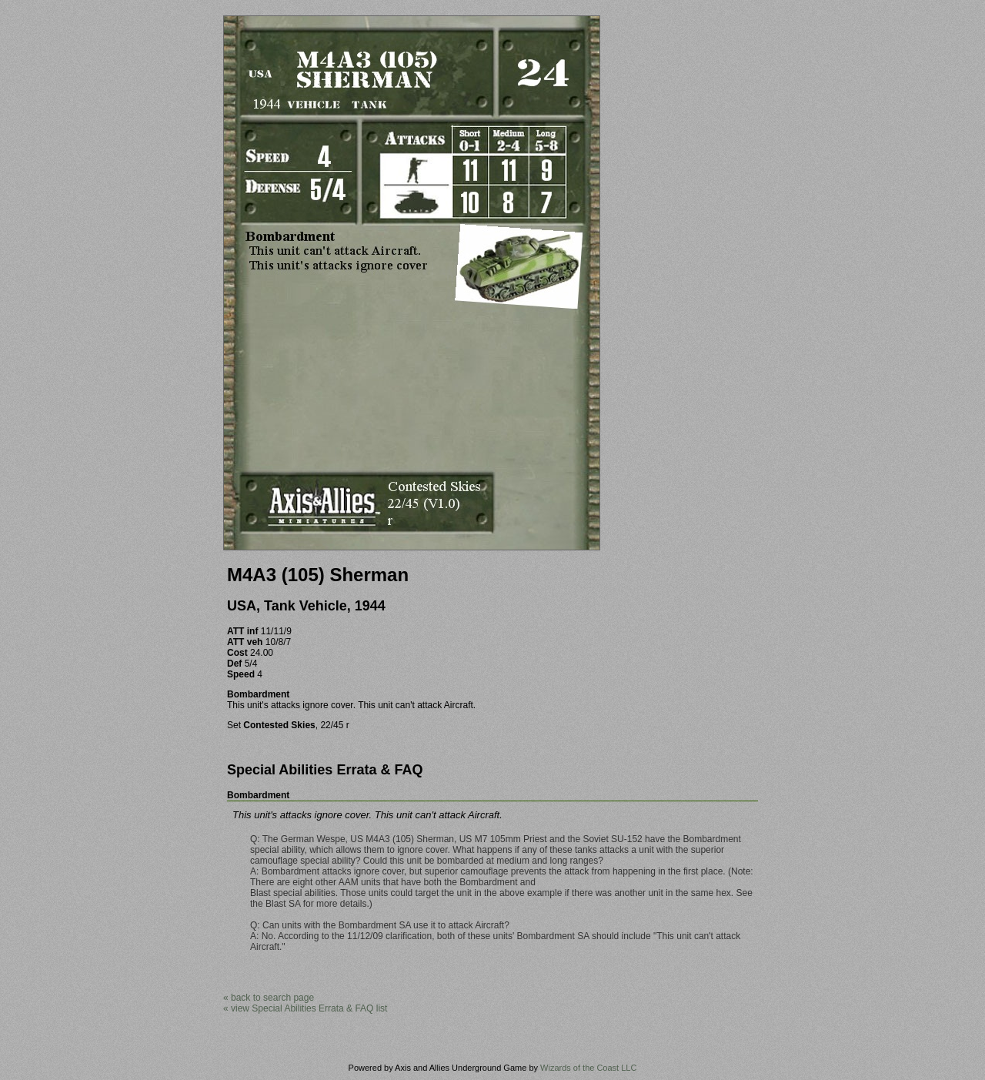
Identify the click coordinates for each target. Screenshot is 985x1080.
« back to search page (268, 997)
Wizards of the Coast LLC (588, 1067)
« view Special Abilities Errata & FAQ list (305, 1008)
